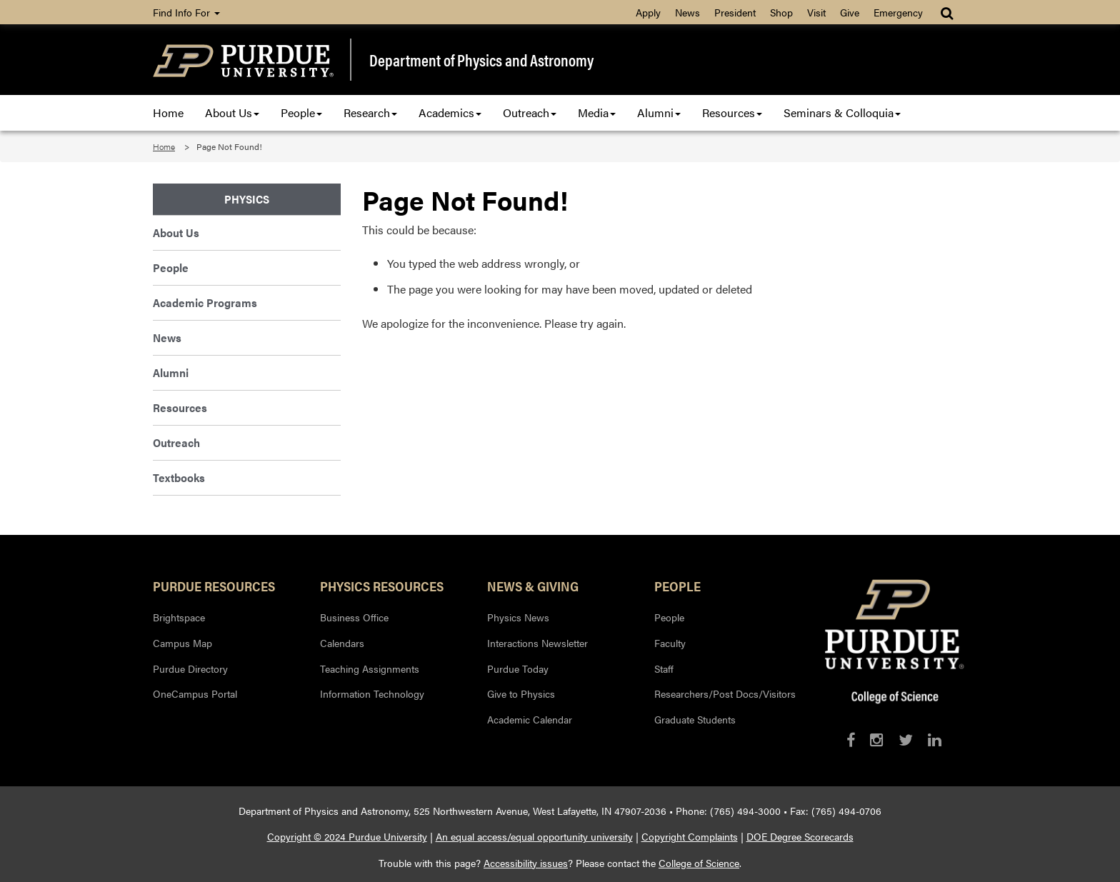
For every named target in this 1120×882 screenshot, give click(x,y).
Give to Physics (521, 693)
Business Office (354, 617)
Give (849, 12)
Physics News (518, 617)
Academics (450, 112)
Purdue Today (518, 668)
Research (370, 112)
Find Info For (186, 12)
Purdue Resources (214, 585)
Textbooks (179, 477)
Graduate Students (695, 719)
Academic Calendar (529, 719)
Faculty (670, 643)
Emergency (898, 12)
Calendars (342, 643)
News (687, 12)
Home (168, 112)
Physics (246, 199)
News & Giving (533, 585)
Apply (648, 12)
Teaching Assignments (369, 668)
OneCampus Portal (195, 693)
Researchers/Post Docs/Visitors (725, 693)
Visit (816, 12)
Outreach (529, 112)
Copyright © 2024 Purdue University (347, 836)
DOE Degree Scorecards (800, 836)
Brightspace (179, 617)
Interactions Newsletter (537, 643)
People (301, 112)
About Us (232, 112)
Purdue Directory (190, 668)
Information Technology (372, 693)
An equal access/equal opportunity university (534, 836)
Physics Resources (382, 585)
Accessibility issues (526, 863)
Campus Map (182, 643)
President (735, 12)
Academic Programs (205, 302)
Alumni (659, 112)
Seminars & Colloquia (842, 112)
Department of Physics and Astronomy (481, 60)
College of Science (699, 863)
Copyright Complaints (689, 836)
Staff (664, 668)
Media (597, 112)
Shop (781, 12)
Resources (732, 112)
